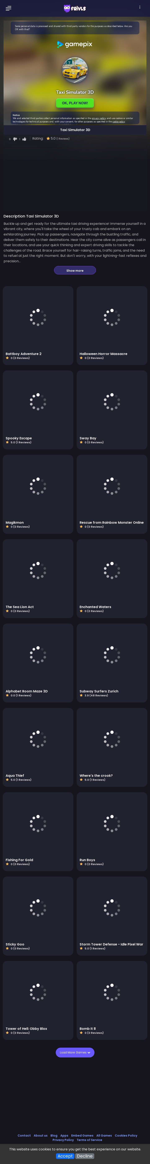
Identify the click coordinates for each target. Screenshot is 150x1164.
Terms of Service (89, 1140)
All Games (104, 1135)
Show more (75, 271)
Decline (85, 1156)
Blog (53, 1135)
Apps (64, 1135)
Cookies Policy (126, 1135)
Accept (65, 1156)
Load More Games (74, 1052)
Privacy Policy (63, 1140)
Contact (24, 1135)
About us (41, 1135)
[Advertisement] (75, 179)
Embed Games (82, 1135)
